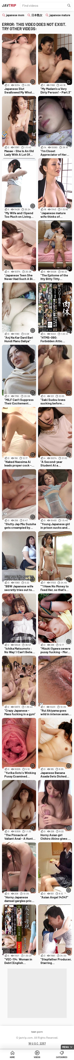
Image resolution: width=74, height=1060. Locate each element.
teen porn (37, 1031)
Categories (61, 1057)
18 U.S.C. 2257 (37, 1043)
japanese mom (15, 15)
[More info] (32, 81)
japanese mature (60, 15)
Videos (37, 1057)
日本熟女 (36, 15)
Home (12, 1057)
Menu (65, 1047)
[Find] (69, 6)
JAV (9, 5)
